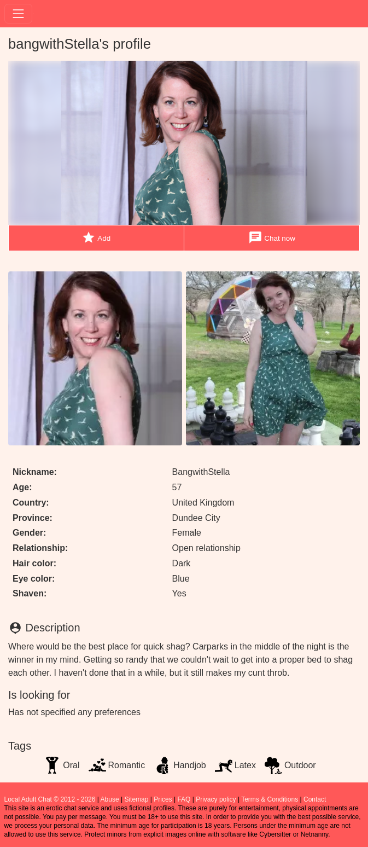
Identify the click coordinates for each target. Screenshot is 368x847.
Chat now (271, 237)
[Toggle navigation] (18, 13)
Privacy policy (216, 799)
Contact (314, 799)
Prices (163, 799)
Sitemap (136, 799)
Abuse (110, 799)
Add (95, 237)
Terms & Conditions (269, 799)
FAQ (183, 799)
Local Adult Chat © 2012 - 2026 (50, 799)
